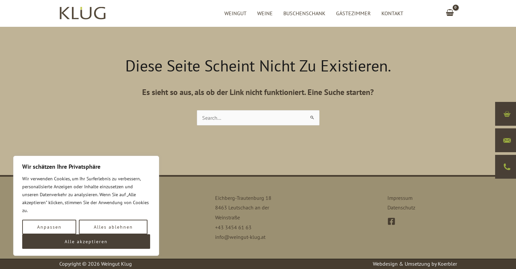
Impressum (400, 198)
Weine (265, 13)
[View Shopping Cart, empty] (450, 13)
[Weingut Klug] (82, 12)
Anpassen (49, 227)
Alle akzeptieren (86, 242)
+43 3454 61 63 (233, 227)
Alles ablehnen (113, 227)
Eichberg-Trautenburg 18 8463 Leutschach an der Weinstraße (243, 208)
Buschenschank (304, 13)
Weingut (235, 13)
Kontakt (392, 13)
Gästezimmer (353, 13)
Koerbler (447, 263)
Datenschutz (401, 207)
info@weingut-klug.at (240, 237)
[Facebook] (391, 221)
